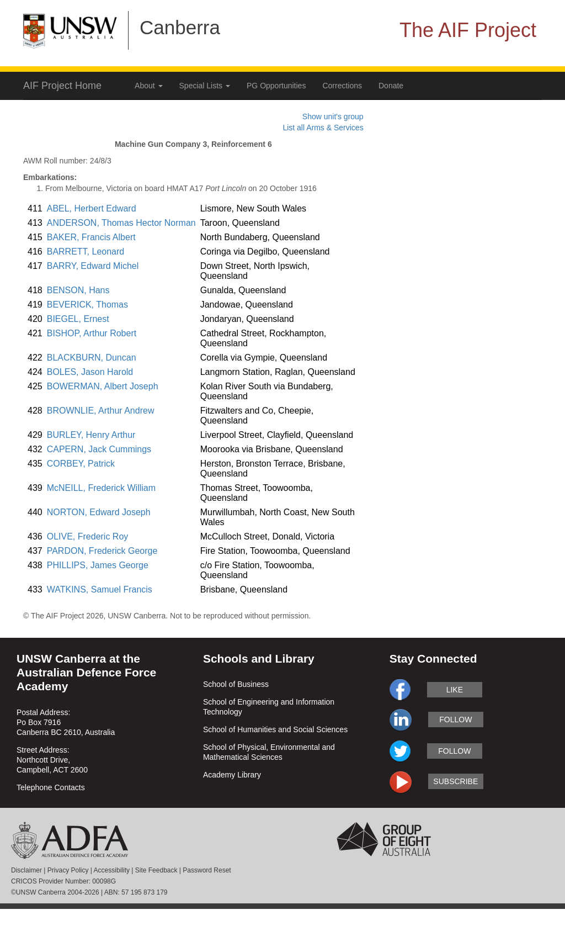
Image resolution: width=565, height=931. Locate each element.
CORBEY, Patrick (81, 463)
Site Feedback (156, 870)
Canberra (180, 27)
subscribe (455, 781)
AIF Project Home (62, 85)
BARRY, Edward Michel (93, 266)
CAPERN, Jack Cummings (99, 449)
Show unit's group (333, 116)
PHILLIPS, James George (97, 565)
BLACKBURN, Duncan (91, 357)
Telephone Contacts (51, 787)
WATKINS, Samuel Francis (99, 589)
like (454, 689)
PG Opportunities (276, 85)
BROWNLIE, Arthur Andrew (100, 410)
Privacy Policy (68, 870)
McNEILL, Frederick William (101, 488)
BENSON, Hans (78, 290)
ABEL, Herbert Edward (91, 208)
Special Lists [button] (204, 85)
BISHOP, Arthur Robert (91, 333)
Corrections (342, 85)
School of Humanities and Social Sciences (275, 729)
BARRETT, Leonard (86, 251)
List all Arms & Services (322, 127)
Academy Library (232, 774)
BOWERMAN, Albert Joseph (102, 386)
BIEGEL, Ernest (78, 319)
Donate (391, 85)
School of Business (236, 684)
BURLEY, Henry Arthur (91, 435)
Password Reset (207, 870)
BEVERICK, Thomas (87, 304)
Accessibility (112, 870)
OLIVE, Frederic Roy (88, 536)
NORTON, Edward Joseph (99, 512)
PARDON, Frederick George (102, 551)
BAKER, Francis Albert (91, 237)
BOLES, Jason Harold (90, 372)
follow (455, 719)
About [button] (148, 85)
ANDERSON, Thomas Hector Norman (121, 223)
